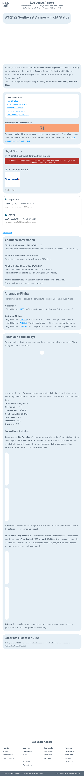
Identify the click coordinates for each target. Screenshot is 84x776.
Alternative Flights (15, 107)
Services (69, 758)
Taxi (25, 758)
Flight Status (12, 101)
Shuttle (26, 761)
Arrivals (6, 751)
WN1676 (23, 319)
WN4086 (23, 326)
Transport (27, 751)
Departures (8, 754)
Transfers (27, 765)
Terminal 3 (48, 754)
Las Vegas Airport (42, 2)
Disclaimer (26, 773)
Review (47, 758)
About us (40, 773)
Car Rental (69, 751)
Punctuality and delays (16, 111)
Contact (33, 773)
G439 (22, 309)
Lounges (69, 761)
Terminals (48, 748)
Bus (25, 754)
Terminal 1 (48, 751)
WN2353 (23, 323)
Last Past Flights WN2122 (18, 114)
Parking (68, 748)
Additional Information (17, 104)
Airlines (26, 748)
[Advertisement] (42, 43)
